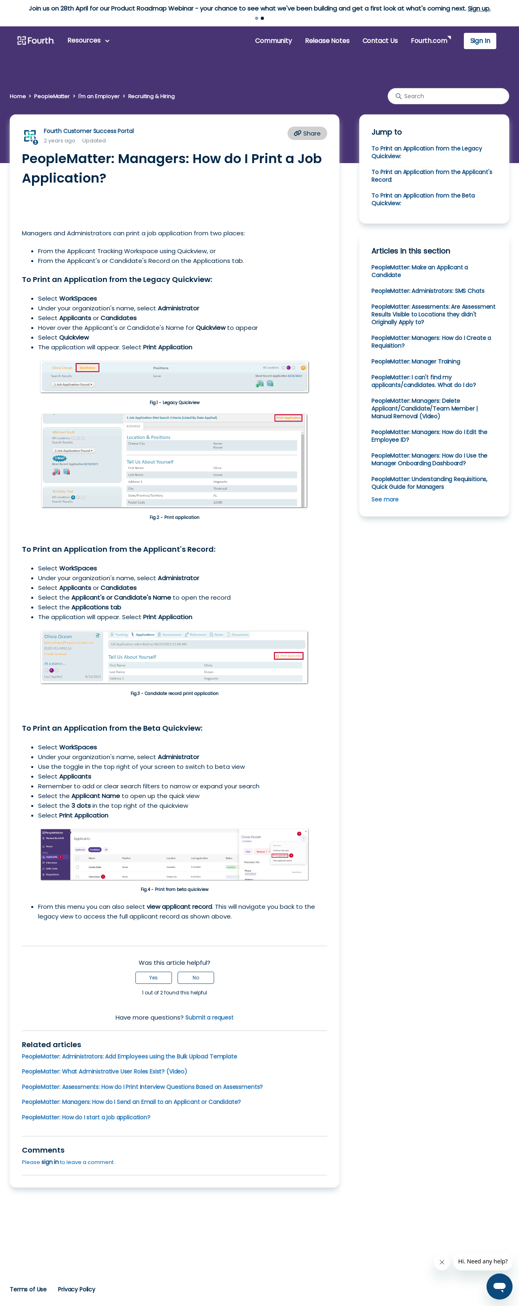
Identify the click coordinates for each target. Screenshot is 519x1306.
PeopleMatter (51, 96)
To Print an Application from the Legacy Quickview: (426, 152)
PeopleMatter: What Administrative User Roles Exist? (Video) (104, 1071)
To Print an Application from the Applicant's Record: (431, 176)
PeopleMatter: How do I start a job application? (86, 1117)
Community (273, 40)
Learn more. (310, 8)
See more (385, 499)
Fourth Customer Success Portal (88, 131)
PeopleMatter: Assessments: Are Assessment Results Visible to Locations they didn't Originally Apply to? (433, 314)
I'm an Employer (99, 96)
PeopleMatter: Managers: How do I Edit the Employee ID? (429, 436)
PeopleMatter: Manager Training (415, 361)
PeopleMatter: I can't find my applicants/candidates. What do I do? (423, 381)
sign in (50, 1162)
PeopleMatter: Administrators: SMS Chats (427, 291)
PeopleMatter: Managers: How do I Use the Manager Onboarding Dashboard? (429, 459)
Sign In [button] (480, 40)
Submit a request (209, 1017)
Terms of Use (28, 1289)
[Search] (448, 96)
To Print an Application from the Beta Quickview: (422, 199)
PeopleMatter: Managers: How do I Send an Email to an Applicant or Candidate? (131, 1102)
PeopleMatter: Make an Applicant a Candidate (419, 271)
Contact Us (380, 40)
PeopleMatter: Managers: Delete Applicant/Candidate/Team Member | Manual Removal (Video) (424, 408)
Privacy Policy (76, 1289)
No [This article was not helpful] (196, 977)
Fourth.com (429, 40)
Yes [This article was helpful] (153, 977)
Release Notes (327, 40)
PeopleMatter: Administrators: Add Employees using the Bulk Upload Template (129, 1056)
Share (307, 133)
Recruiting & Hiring (151, 96)
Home (18, 96)
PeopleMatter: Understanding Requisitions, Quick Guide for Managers (429, 483)
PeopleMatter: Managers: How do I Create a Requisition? (431, 342)
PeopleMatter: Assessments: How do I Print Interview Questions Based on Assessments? (142, 1087)
